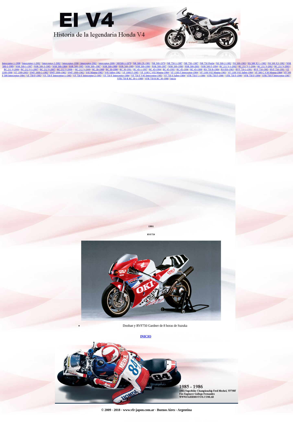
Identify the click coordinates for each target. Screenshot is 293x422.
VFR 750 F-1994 (252, 75)
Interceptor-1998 (70, 63)
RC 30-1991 (126, 69)
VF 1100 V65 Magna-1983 (213, 72)
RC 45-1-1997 (140, 69)
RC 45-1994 (155, 69)
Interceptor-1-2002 (31, 63)
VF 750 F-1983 (33, 75)
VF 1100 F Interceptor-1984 (184, 72)
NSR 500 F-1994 (209, 66)
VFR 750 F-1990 (233, 75)
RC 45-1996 (182, 69)
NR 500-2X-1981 (141, 63)
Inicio (173, 78)
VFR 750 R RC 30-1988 (156, 78)
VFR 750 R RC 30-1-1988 (130, 78)
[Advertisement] (146, 97)
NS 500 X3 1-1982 (257, 63)
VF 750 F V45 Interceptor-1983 (146, 75)
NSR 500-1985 (76, 66)
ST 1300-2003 (21, 72)
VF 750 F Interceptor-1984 (116, 75)
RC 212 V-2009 (82, 69)
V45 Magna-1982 (94, 72)
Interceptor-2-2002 (51, 63)
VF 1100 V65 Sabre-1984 (240, 72)
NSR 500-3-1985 (42, 66)
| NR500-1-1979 (123, 63)
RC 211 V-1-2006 (247, 66)
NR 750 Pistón (207, 63)
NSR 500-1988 (109, 66)
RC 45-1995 (169, 69)
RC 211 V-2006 (11, 69)
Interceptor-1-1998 (11, 63)
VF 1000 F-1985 (130, 72)
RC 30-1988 (98, 69)
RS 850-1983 (227, 69)
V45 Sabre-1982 (113, 72)
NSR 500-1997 (159, 66)
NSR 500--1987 (93, 66)
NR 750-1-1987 (174, 63)
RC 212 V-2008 (64, 69)
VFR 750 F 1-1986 (196, 75)
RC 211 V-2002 (265, 66)
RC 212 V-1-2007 (29, 69)
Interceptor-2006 (106, 63)
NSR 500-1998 (175, 66)
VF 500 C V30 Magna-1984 (268, 72)
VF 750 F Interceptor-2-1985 (87, 75)
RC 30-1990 (112, 69)
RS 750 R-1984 (211, 69)
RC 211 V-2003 (282, 66)
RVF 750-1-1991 (243, 69)
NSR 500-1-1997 (23, 66)
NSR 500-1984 (59, 66)
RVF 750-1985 (261, 69)
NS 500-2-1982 (223, 63)
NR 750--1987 (191, 63)
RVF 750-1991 (277, 69)
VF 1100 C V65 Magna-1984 (154, 72)
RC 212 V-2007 (47, 69)
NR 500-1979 (158, 63)
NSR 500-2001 (192, 66)
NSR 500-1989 (126, 66)
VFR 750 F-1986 (215, 75)
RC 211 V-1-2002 (228, 66)
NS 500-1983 (239, 63)
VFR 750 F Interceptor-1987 (276, 75)
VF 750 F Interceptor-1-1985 (57, 75)
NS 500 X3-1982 (276, 63)
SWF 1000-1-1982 (39, 72)
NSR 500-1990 (142, 66)
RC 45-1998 (196, 69)
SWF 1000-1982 (58, 72)
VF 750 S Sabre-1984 (174, 75)
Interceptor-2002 (88, 63)
